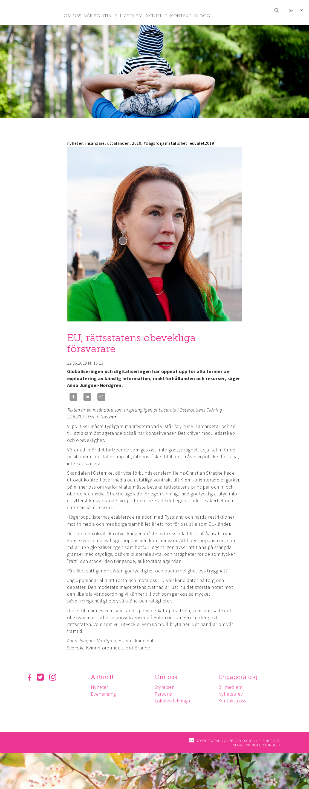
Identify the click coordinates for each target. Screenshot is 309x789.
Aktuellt (103, 677)
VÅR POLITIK (97, 15)
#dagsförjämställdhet (165, 143)
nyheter (75, 143)
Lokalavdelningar (175, 701)
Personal (165, 694)
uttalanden (118, 143)
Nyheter (100, 687)
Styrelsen (166, 687)
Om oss (167, 677)
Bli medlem (233, 687)
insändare (95, 143)
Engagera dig (240, 677)
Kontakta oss (235, 701)
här (112, 416)
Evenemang (104, 694)
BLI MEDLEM (128, 15)
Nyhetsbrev (233, 694)
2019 (136, 143)
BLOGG (202, 15)
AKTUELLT (156, 15)
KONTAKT (180, 15)
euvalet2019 (202, 143)
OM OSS (72, 15)
